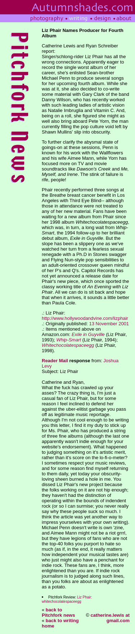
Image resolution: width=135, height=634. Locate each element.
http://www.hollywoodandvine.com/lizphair (85, 318)
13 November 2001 (109, 323)
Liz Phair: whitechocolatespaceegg (67, 599)
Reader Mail (55, 360)
